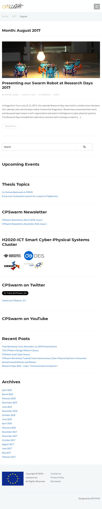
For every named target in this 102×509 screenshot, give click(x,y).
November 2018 (9, 411)
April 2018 (7, 423)
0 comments (44, 95)
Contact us (55, 473)
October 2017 (8, 440)
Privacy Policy (57, 477)
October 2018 (8, 415)
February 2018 (9, 427)
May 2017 (6, 452)
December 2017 (9, 431)
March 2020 (7, 394)
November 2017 (9, 436)
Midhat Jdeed (12, 95)
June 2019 (7, 406)
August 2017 (8, 444)
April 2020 (7, 390)
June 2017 (7, 448)
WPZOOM (95, 498)
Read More (10, 126)
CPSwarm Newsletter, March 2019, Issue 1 (22, 219)
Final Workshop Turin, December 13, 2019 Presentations (29, 346)
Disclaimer (55, 481)
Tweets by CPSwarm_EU (14, 300)
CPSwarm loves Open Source (16, 354)
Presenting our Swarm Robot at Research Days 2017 (47, 85)
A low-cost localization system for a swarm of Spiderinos (30, 196)
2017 (14, 16)
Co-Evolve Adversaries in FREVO (17, 192)
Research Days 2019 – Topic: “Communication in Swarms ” (30, 365)
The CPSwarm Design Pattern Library (20, 350)
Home (5, 16)
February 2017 (9, 456)
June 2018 (7, 419)
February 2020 (9, 398)
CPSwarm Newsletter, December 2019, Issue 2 (24, 223)
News (56, 95)
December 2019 (9, 402)
